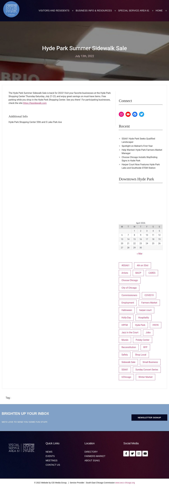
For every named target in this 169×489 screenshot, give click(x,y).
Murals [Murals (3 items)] (124, 340)
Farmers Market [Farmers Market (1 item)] (149, 302)
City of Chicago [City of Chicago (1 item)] (129, 287)
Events (50, 456)
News (49, 452)
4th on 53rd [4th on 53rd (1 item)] (142, 265)
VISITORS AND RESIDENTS (54, 11)
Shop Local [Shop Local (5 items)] (140, 354)
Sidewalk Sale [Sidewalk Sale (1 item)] (128, 362)
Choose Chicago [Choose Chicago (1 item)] (129, 280)
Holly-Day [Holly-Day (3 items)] (126, 317)
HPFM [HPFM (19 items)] (124, 325)
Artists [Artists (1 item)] (124, 273)
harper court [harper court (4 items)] (145, 310)
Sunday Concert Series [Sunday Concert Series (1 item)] (147, 369)
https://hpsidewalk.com (35, 103)
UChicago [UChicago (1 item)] (126, 377)
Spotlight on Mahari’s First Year (137, 146)
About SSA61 (92, 460)
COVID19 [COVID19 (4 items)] (149, 295)
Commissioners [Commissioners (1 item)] (129, 295)
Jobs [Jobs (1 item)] (148, 332)
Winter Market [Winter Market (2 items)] (145, 377)
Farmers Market (94, 456)
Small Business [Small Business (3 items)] (150, 362)
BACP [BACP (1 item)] (138, 273)
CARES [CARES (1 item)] (151, 273)
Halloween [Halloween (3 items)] (126, 310)
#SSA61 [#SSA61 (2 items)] (125, 265)
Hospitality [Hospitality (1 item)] (143, 317)
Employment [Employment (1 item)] (127, 302)
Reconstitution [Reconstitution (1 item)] (128, 347)
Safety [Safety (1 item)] (124, 354)
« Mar (139, 253)
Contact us (53, 465)
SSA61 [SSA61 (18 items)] (124, 369)
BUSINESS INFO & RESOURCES (94, 11)
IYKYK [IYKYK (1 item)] (156, 325)
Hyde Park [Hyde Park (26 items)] (140, 325)
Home (159, 11)
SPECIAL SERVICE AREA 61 (133, 11)
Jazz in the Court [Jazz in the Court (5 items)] (129, 332)
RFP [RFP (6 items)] (145, 347)
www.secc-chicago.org (125, 483)
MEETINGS (52, 460)
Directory (91, 452)
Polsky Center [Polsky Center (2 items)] (142, 340)
